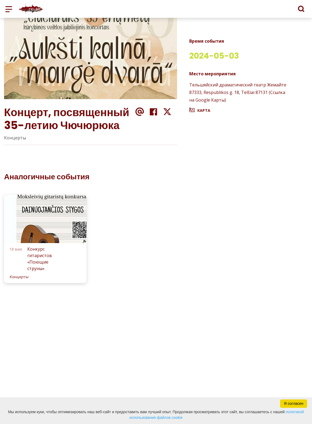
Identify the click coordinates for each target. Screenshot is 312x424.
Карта (203, 110)
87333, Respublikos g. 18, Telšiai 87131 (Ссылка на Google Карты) (237, 96)
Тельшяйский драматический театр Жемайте (237, 85)
